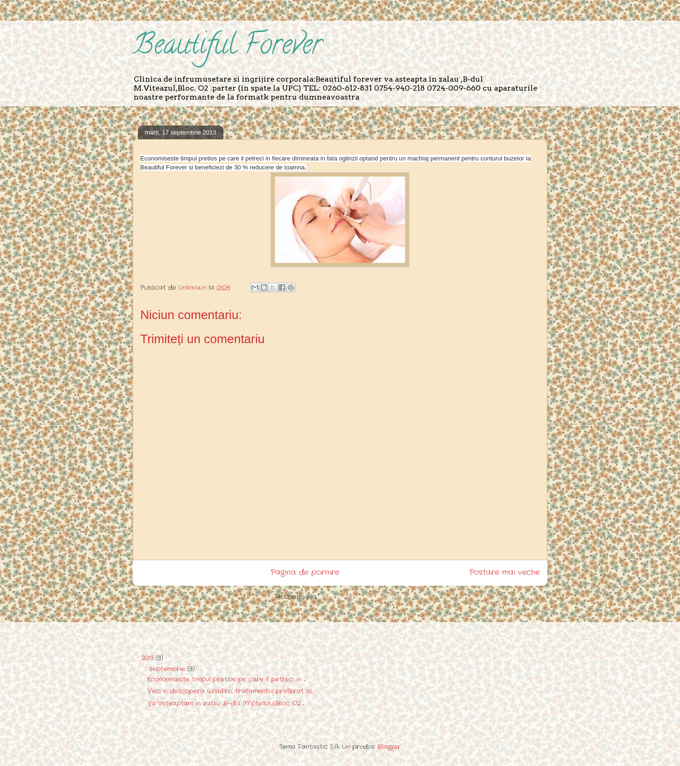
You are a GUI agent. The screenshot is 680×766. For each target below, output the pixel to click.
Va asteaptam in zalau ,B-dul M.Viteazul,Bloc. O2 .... (226, 703)
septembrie (168, 669)
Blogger (389, 746)
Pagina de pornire (305, 572)
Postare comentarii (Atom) (362, 596)
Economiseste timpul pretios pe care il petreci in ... (226, 679)
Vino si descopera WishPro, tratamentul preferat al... (230, 691)
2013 (149, 658)
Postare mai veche (504, 572)
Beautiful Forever (227, 47)
